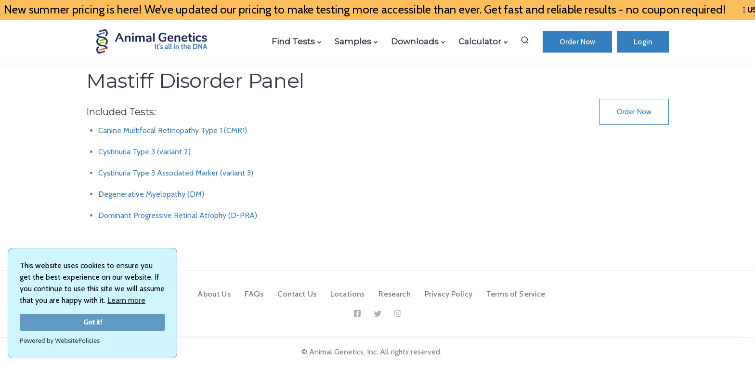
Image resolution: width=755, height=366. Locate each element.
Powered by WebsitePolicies (60, 340)
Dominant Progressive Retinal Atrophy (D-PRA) (177, 215)
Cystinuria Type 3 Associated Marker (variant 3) (175, 172)
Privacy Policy (448, 293)
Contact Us (296, 293)
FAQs (254, 293)
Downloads (415, 41)
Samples (353, 41)
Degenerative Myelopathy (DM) (151, 194)
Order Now (577, 42)
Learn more (126, 300)
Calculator (479, 41)
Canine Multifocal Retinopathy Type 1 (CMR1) (172, 130)
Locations (347, 293)
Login (643, 42)
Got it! (92, 322)
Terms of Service (516, 293)
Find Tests (293, 41)
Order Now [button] (634, 112)
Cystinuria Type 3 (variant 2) (144, 151)
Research (394, 293)
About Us (213, 293)
